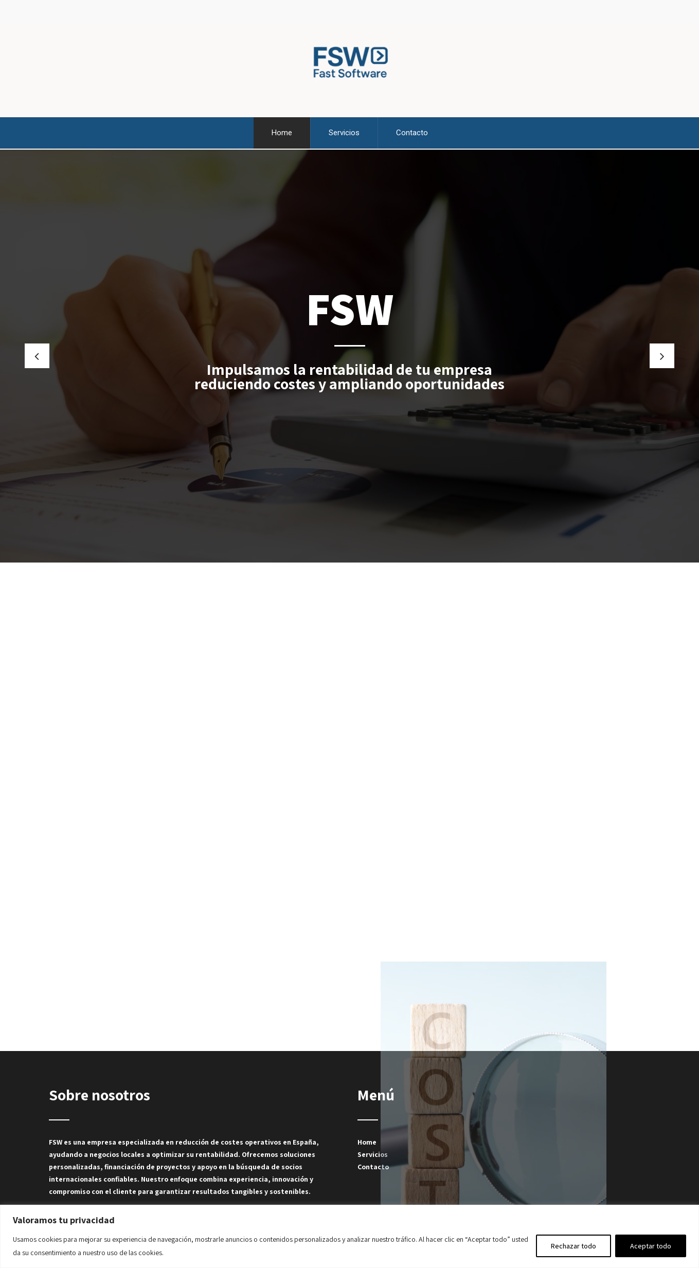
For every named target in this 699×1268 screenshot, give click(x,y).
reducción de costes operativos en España (245, 1140)
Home (282, 132)
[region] (349, 1236)
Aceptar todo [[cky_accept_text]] (650, 1246)
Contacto (412, 132)
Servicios (344, 132)
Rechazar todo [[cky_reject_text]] (573, 1246)
